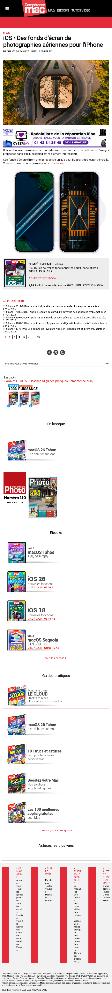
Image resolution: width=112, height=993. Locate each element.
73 (38, 336)
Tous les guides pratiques (19, 891)
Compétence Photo (106, 888)
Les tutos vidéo (76, 902)
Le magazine (77, 888)
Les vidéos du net (77, 931)
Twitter (48, 885)
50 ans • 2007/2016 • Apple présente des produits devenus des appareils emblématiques (52, 311)
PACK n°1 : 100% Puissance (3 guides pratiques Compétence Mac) (46, 380)
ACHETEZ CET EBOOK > (43, 278)
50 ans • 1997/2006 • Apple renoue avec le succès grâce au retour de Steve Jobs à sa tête (53, 317)
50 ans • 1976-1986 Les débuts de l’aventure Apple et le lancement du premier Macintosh (52, 328)
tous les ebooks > (56, 657)
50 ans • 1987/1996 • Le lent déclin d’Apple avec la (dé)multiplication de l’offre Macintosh (52, 322)
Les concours (77, 940)
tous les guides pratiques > (56, 829)
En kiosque (56, 423)
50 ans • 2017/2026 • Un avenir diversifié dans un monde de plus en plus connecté (49, 306)
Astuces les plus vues (56, 844)
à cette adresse (53, 163)
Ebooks (56, 531)
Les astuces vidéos (77, 911)
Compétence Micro (106, 896)
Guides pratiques (56, 674)
